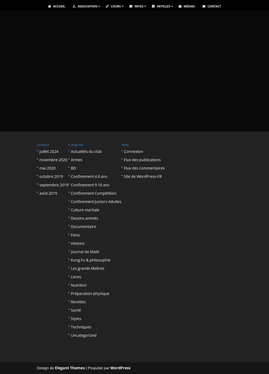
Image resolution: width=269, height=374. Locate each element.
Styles (76, 318)
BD (73, 168)
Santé (76, 310)
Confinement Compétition (93, 193)
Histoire (78, 243)
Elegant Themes (70, 367)
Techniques (81, 326)
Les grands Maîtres (87, 268)
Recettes (78, 301)
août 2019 (48, 193)
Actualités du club (86, 151)
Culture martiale (85, 209)
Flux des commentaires (144, 168)
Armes (76, 159)
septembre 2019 (53, 184)
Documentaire (83, 226)
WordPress (120, 367)
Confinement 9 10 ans (90, 184)
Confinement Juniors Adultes (96, 201)
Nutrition (79, 285)
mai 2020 (47, 168)
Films (75, 235)
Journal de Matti (85, 251)
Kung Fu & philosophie (90, 260)
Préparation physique (90, 293)
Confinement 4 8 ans (89, 176)
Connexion (133, 151)
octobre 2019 (51, 176)
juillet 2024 (48, 151)
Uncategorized (84, 335)
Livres (76, 276)
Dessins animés (84, 218)
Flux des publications (142, 159)
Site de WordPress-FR (143, 176)
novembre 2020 (53, 159)
